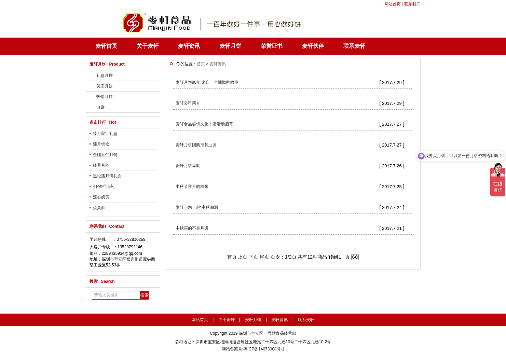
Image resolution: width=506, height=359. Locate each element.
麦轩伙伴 (313, 46)
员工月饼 (104, 86)
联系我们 (412, 4)
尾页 (264, 257)
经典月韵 (101, 165)
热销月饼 (104, 96)
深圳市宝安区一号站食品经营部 (267, 333)
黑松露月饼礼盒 (107, 176)
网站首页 (392, 4)
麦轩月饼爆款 (188, 165)
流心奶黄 (101, 197)
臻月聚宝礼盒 (105, 133)
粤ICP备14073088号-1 (263, 349)
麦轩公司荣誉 (188, 103)
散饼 (100, 107)
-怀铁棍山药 (104, 186)
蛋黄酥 (99, 207)
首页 (201, 63)
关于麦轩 (148, 46)
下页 (253, 257)
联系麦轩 (354, 46)
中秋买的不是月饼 (192, 228)
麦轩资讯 (189, 46)
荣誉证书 (272, 46)
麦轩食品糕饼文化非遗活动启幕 (204, 124)
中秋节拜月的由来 (192, 186)
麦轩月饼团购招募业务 (196, 144)
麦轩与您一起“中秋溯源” (197, 207)
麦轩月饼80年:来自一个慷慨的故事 (207, 82)
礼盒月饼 (104, 75)
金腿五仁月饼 (105, 154)
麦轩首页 (106, 46)
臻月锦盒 (101, 144)
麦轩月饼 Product (107, 64)
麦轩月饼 (230, 46)
